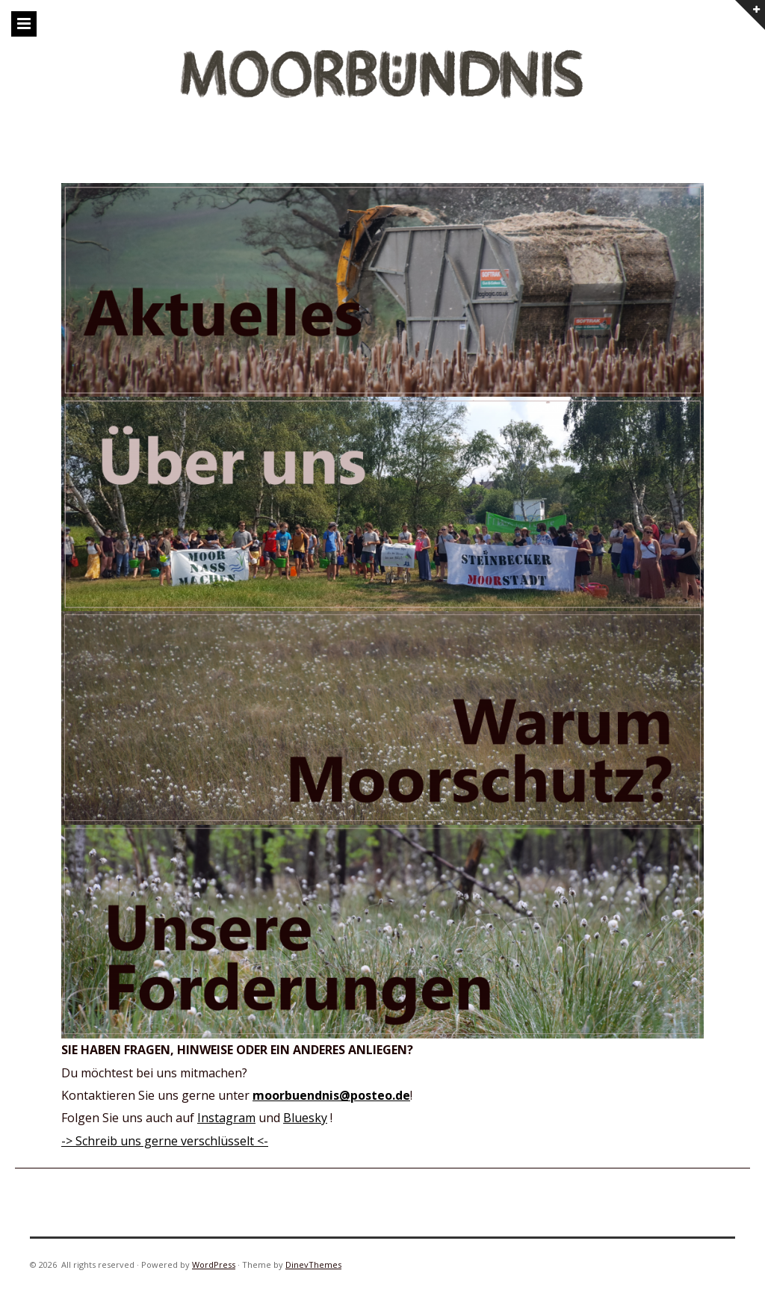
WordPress (213, 1264)
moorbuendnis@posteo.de (331, 1095)
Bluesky (305, 1117)
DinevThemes (313, 1264)
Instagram (226, 1117)
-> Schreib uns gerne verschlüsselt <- (164, 1141)
